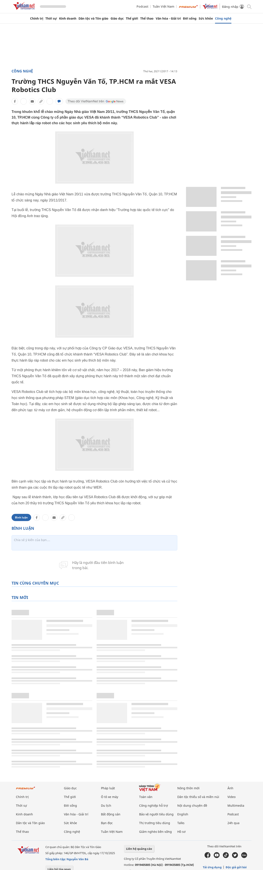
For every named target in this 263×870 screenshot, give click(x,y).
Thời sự (51, 18)
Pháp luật (108, 788)
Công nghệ (223, 18)
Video (231, 797)
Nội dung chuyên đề (192, 805)
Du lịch (106, 805)
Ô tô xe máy (109, 797)
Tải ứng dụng (212, 867)
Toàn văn (145, 797)
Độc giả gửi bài (236, 867)
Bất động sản (110, 814)
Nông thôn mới (188, 788)
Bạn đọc (107, 823)
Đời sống (189, 18)
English (182, 814)
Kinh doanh (67, 18)
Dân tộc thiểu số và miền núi (198, 797)
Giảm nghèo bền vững (155, 832)
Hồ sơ (181, 832)
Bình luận (21, 517)
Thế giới (132, 18)
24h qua (233, 823)
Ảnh (230, 788)
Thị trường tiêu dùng (154, 823)
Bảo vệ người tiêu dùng (156, 814)
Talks (180, 823)
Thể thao (147, 18)
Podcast (142, 6)
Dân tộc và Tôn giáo (93, 18)
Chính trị (36, 18)
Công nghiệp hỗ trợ (153, 805)
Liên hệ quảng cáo (139, 849)
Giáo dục (117, 18)
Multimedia (235, 805)
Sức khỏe (206, 18)
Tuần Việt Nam (163, 6)
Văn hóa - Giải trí (168, 18)
